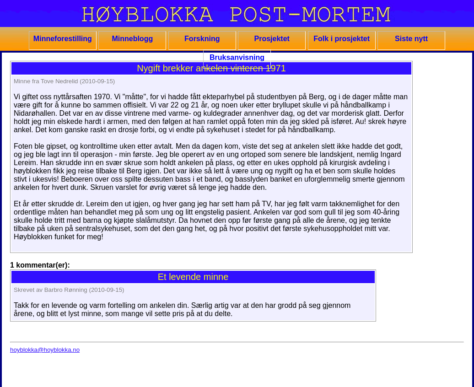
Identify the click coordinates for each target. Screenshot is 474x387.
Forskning (202, 39)
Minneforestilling (62, 39)
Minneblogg (132, 39)
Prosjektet (272, 39)
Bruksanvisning (237, 57)
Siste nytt (411, 39)
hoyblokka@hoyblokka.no (45, 349)
